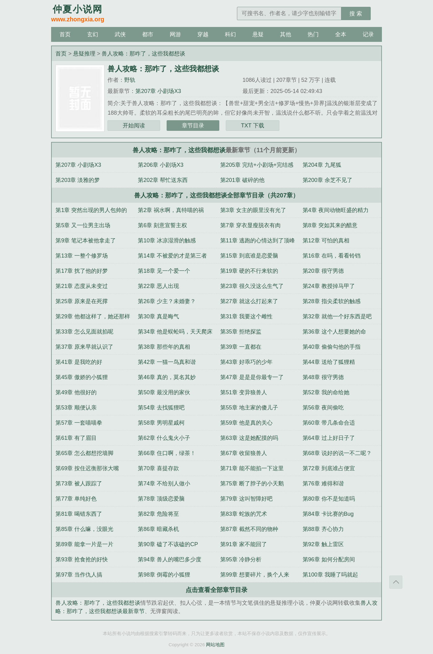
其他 (285, 34)
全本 (340, 34)
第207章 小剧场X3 (158, 91)
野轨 (129, 80)
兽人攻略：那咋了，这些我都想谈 (143, 54)
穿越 (202, 34)
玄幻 (92, 34)
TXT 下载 (252, 125)
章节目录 (193, 125)
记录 (368, 34)
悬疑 (258, 34)
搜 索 (355, 14)
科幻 (230, 34)
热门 (313, 34)
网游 (175, 34)
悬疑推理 (84, 54)
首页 (65, 34)
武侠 (120, 34)
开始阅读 (134, 125)
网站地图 (215, 644)
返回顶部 (395, 582)
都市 (147, 34)
